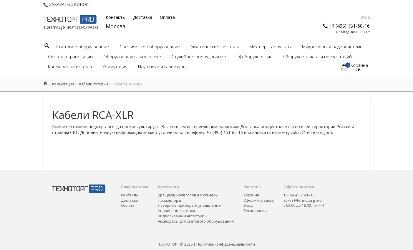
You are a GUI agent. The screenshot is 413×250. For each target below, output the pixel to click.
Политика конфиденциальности (225, 244)
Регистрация (255, 210)
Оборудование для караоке (132, 57)
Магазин (252, 186)
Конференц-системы (70, 67)
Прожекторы (169, 200)
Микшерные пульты (270, 47)
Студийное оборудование (199, 57)
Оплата (167, 17)
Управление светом (176, 210)
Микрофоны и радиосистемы (332, 47)
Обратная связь (299, 186)
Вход (365, 17)
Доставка (142, 17)
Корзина (251, 195)
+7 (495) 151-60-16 (349, 26)
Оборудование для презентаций (317, 57)
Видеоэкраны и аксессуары (182, 215)
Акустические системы (214, 47)
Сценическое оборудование (150, 47)
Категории (168, 186)
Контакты (115, 17)
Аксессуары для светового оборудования (196, 221)
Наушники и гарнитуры (162, 67)
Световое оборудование (82, 47)
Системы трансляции (70, 57)
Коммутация (114, 67)
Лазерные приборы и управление (189, 205)
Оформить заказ (258, 200)
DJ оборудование (255, 57)
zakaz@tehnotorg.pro (302, 200)
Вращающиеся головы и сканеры (188, 195)
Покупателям (134, 186)
